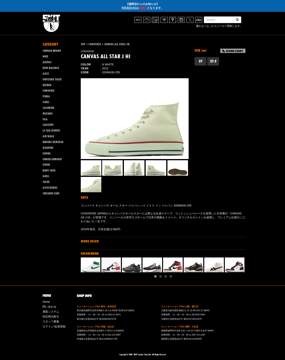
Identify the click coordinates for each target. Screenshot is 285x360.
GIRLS (46, 176)
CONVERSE (48, 91)
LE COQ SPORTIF (51, 131)
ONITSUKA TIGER (52, 79)
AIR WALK (48, 136)
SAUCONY (48, 125)
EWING (47, 153)
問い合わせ (49, 306)
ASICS (46, 74)
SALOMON (48, 108)
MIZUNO (47, 114)
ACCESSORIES (50, 188)
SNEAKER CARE (51, 193)
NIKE (45, 56)
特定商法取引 (51, 316)
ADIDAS (47, 62)
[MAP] (131, 310)
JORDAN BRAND (52, 51)
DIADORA (48, 148)
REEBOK (47, 85)
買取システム (51, 311)
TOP (83, 44)
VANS (46, 102)
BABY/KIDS (49, 170)
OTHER (46, 165)
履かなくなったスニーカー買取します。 (219, 26)
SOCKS (46, 182)
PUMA (46, 96)
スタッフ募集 (51, 321)
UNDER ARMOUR (52, 159)
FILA (45, 119)
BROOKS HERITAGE (53, 142)
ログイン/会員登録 (54, 326)
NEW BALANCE (51, 68)
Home (46, 301)
